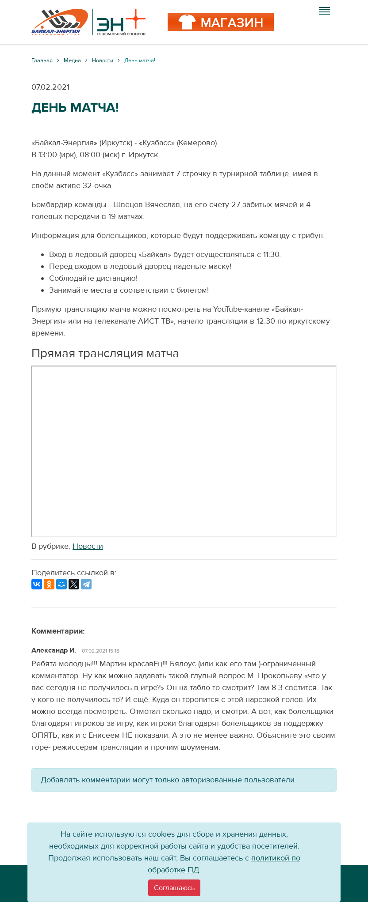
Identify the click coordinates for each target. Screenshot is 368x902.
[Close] (174, 887)
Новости (88, 546)
